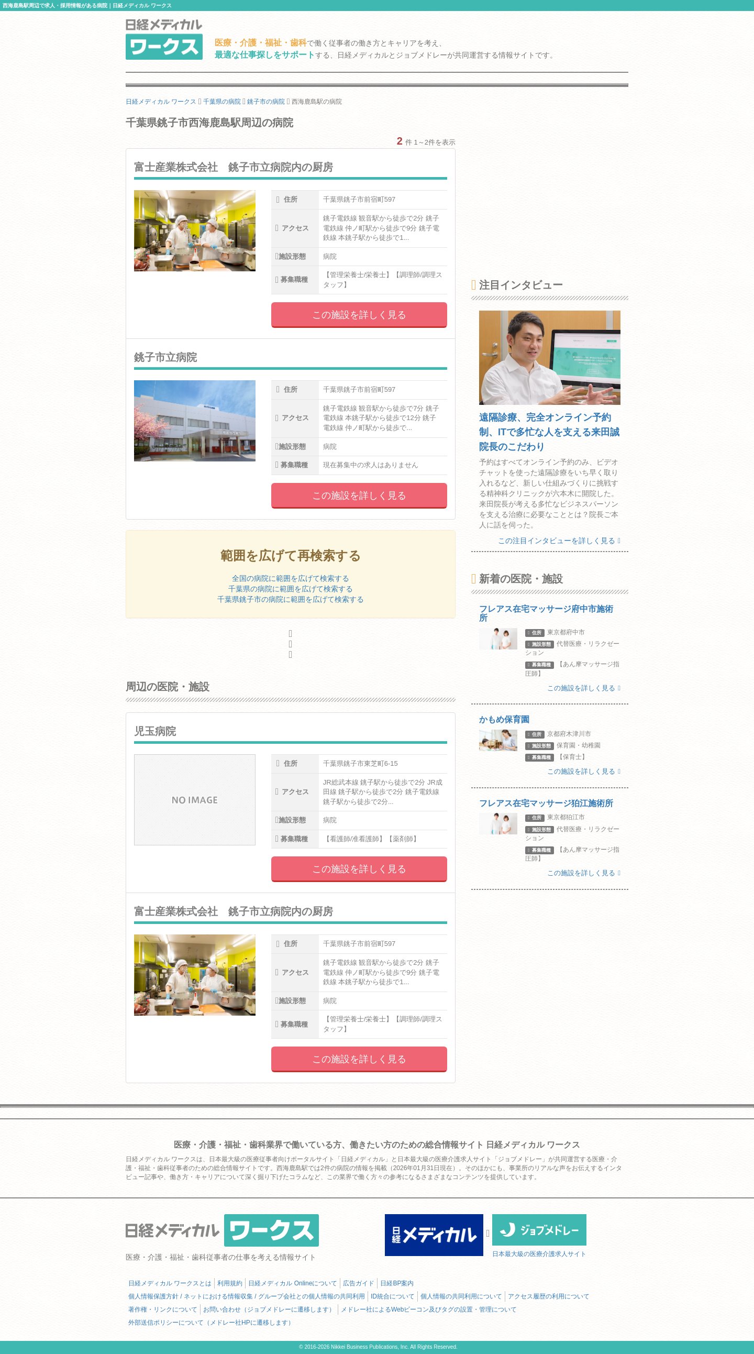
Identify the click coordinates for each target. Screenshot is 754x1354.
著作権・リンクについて (162, 1309)
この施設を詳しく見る (359, 315)
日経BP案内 (397, 1283)
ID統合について (393, 1296)
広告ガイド (358, 1283)
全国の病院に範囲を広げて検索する (290, 578)
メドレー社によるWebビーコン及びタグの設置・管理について (429, 1309)
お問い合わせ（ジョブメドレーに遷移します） (269, 1309)
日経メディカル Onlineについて (292, 1283)
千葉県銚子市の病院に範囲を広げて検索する (290, 599)
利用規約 (229, 1283)
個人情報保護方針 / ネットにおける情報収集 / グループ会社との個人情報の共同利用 (246, 1296)
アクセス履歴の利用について (549, 1296)
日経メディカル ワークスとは (170, 1283)
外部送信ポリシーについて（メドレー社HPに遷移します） (211, 1322)
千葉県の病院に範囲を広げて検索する (290, 589)
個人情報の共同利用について (461, 1296)
